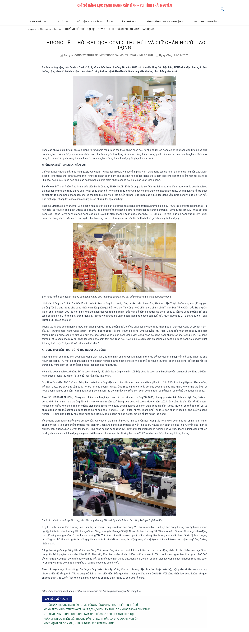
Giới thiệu (38, 21)
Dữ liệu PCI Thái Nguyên (95, 21)
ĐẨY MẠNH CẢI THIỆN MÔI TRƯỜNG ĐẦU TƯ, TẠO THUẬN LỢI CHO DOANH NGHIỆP (91, 618)
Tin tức (61, 21)
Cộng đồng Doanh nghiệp (164, 21)
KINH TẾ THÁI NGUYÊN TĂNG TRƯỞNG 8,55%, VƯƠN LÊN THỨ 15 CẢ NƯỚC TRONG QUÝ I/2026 (97, 609)
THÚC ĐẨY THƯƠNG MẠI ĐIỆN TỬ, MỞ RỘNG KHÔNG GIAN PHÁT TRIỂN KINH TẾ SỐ (91, 605)
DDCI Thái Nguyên (206, 21)
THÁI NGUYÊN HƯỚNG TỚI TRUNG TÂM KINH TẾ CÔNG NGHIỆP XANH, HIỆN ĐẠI (89, 614)
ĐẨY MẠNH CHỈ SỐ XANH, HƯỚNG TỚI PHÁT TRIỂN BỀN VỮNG (79, 623)
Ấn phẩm (129, 21)
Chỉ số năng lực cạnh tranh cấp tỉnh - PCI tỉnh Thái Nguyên (124, 5)
